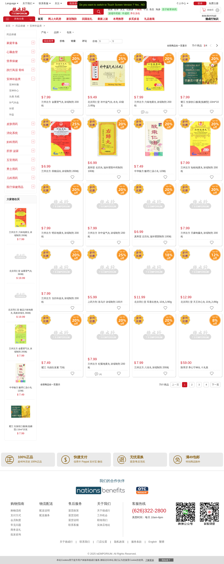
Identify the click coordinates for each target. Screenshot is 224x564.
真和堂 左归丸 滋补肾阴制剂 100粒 (152, 236)
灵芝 (122, 9)
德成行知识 (211, 18)
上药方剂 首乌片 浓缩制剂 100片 (105, 301)
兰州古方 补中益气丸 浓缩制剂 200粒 (106, 235)
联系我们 (85, 541)
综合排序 (48, 41)
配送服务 (44, 515)
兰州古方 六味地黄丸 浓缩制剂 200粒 (152, 104)
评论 (84, 41)
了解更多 (149, 560)
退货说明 (73, 520)
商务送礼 (16, 529)
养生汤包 (135, 13)
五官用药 (12, 160)
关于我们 (29, 3)
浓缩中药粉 (114, 13)
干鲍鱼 (138, 9)
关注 (58, 3)
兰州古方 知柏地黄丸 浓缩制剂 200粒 (199, 169)
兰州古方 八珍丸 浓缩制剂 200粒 (151, 367)
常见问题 (16, 525)
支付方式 (16, 515)
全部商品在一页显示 (177, 45)
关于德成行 (103, 510)
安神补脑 (14, 84)
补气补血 (14, 102)
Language (12, 3)
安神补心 (14, 90)
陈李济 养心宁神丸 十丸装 (194, 367)
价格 (62, 41)
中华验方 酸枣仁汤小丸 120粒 (150, 171)
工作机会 (102, 515)
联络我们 (102, 520)
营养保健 (12, 61)
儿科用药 (12, 178)
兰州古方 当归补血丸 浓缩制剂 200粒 (60, 300)
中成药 (125, 13)
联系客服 (45, 3)
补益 (11, 114)
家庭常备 (12, 43)
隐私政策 (119, 541)
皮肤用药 (12, 124)
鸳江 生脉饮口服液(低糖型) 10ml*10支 (200, 104)
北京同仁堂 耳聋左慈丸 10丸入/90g (153, 301)
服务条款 (136, 541)
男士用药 (12, 169)
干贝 (145, 9)
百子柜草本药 (169, 9)
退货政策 (73, 510)
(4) (98, 373)
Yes (137, 4)
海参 (158, 9)
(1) (144, 112)
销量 (73, 41)
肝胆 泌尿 (13, 151)
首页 (40, 18)
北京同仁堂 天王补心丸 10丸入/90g (199, 301)
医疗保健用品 (15, 187)
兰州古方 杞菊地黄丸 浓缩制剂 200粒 (106, 365)
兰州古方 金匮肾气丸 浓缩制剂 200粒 (60, 104)
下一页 (215, 384)
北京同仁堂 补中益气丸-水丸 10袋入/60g (106, 104)
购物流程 (16, 510)
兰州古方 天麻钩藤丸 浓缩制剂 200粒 (199, 235)
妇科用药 (12, 142)
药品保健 (11, 34)
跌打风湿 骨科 (15, 70)
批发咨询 (16, 534)
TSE (19, 11)
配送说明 (44, 510)
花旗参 (129, 9)
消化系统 (12, 133)
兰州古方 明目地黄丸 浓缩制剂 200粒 (60, 235)
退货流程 (73, 515)
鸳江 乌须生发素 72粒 (53, 367)
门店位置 (102, 541)
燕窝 (110, 9)
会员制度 (16, 520)
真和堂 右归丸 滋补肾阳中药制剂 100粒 (105, 169)
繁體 (161, 541)
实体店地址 (103, 525)
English (152, 541)
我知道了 (166, 560)
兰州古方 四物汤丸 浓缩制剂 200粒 (60, 171)
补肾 (11, 108)
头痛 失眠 (14, 96)
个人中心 (182, 3)
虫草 (116, 9)
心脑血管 (12, 52)
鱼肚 (151, 9)
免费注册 (213, 3)
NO (143, 4)
